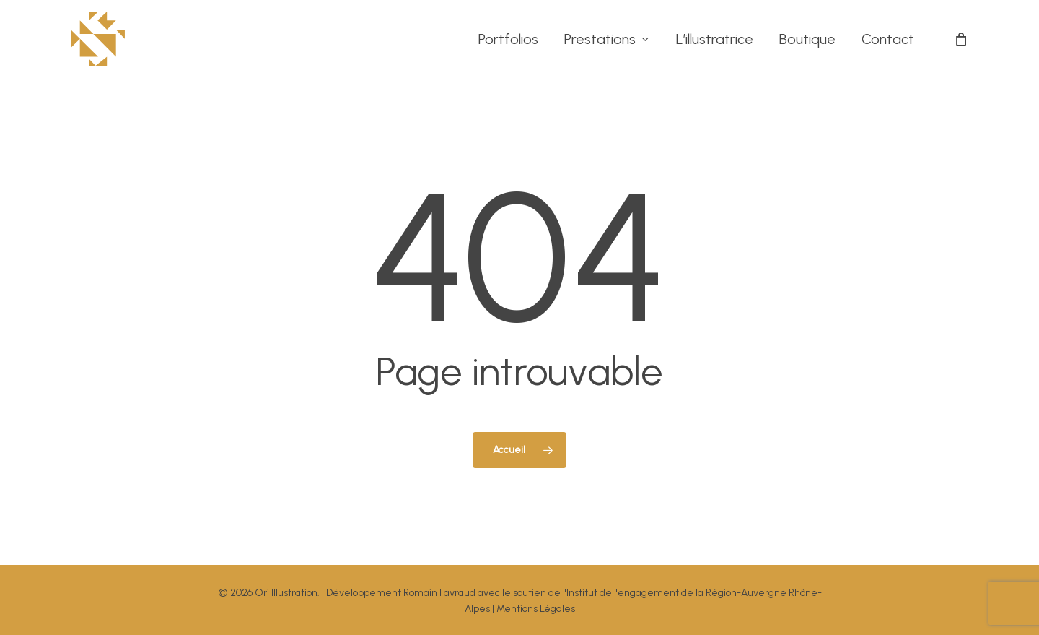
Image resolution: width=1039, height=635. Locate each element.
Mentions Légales (535, 608)
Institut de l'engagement (622, 593)
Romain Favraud (439, 593)
